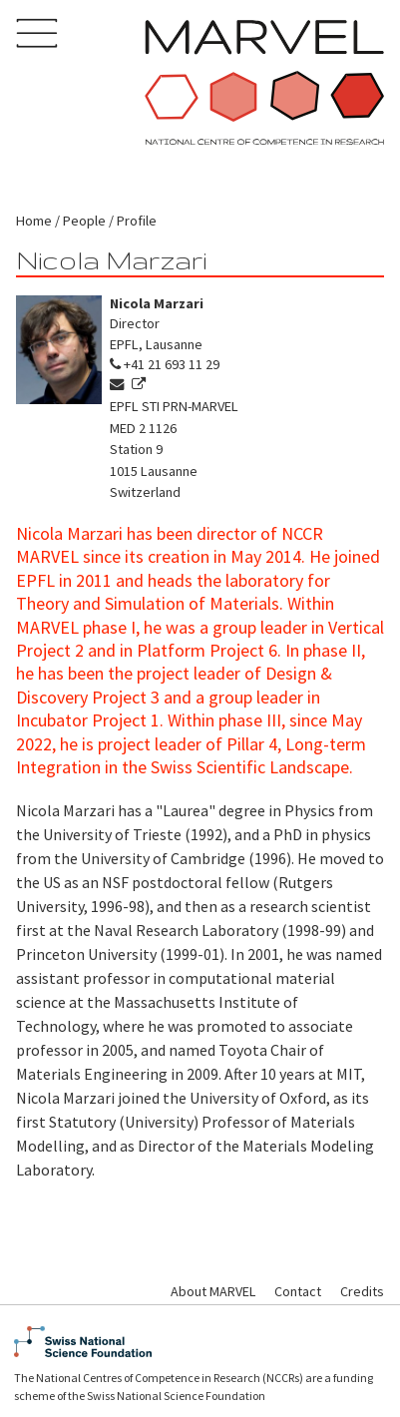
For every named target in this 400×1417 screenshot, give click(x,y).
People (84, 221)
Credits (362, 1291)
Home (34, 221)
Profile (137, 221)
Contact (297, 1291)
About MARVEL (213, 1291)
